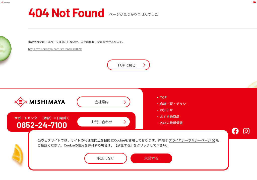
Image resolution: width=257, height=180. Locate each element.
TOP (163, 120)
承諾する (151, 158)
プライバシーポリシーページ (192, 140)
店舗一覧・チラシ (173, 126)
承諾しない (105, 158)
